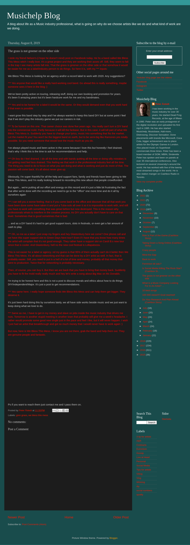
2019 (143, 209)
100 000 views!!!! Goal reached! (158, 295)
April (145, 321)
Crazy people (149, 250)
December (148, 213)
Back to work (149, 259)
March (146, 326)
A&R (138, 441)
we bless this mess (38, 415)
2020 (143, 205)
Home (69, 517)
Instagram (141, 86)
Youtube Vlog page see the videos (154, 77)
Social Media (143, 465)
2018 (143, 341)
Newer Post (16, 517)
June (146, 312)
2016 (143, 350)
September (149, 227)
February (148, 330)
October (147, 222)
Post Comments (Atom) (34, 524)
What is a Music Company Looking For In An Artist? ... (160, 284)
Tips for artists (143, 469)
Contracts (141, 445)
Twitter (139, 90)
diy (137, 486)
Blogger (113, 538)
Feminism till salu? (152, 263)
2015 (143, 354)
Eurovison (141, 449)
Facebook (141, 81)
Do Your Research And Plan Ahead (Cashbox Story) (160, 301)
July (145, 308)
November (148, 217)
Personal (141, 461)
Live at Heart (143, 457)
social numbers (144, 490)
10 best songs (149, 290)
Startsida (166, 419)
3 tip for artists (143, 436)
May (145, 317)
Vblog (139, 474)
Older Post (121, 517)
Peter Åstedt (162, 104)
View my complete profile (149, 181)
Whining (140, 482)
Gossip (140, 453)
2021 (143, 200)
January (147, 335)
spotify (139, 494)
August (147, 231)
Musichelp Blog (33, 15)
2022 (143, 195)
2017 (143, 345)
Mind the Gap (149, 254)
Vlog (138, 478)
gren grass (21, 415)
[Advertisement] (159, 383)
